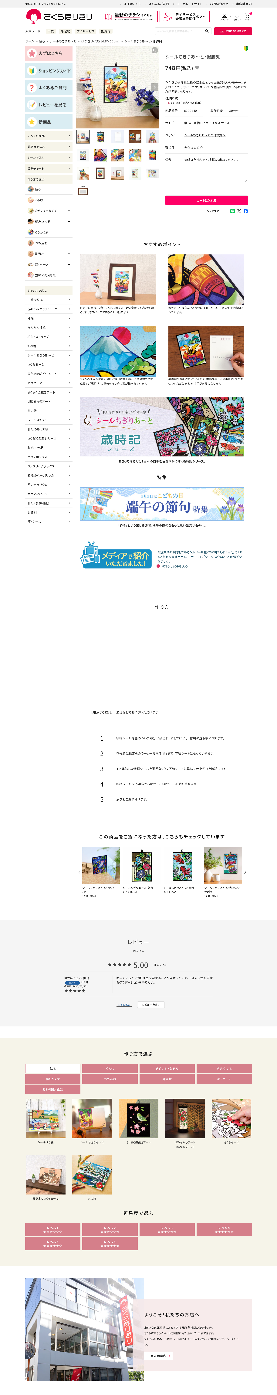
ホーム (29, 41)
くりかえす (38, 232)
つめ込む (37, 243)
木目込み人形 (37, 494)
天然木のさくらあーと (42, 373)
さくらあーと (36, 364)
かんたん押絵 (37, 327)
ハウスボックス (37, 457)
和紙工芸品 (35, 447)
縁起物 (65, 31)
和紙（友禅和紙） (39, 503)
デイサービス (86, 31)
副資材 (105, 31)
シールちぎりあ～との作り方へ (205, 135)
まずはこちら (132, 3)
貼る (42, 41)
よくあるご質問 (159, 3)
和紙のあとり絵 (38, 429)
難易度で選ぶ (36, 147)
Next (154, 87)
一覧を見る (35, 299)
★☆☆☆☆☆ (193, 147)
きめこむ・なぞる (42, 211)
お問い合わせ (219, 3)
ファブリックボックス (41, 466)
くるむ (35, 200)
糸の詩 (32, 410)
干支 (51, 31)
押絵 (31, 318)
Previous (81, 87)
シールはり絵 (37, 420)
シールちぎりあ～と (63, 41)
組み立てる (39, 221)
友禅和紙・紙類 (42, 275)
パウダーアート (38, 383)
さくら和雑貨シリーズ (42, 438)
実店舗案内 (244, 3)
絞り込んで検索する (233, 31)
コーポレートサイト (189, 3)
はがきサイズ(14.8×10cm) (100, 41)
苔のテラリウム (38, 484)
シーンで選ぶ (36, 158)
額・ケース (38, 264)
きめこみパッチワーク (42, 309)
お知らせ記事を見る (174, 566)
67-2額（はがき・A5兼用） (186, 102)
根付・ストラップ (38, 336)
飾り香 (32, 346)
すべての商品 (36, 136)
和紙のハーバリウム (41, 475)
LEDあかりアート (39, 401)
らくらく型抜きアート (41, 392)
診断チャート (36, 169)
